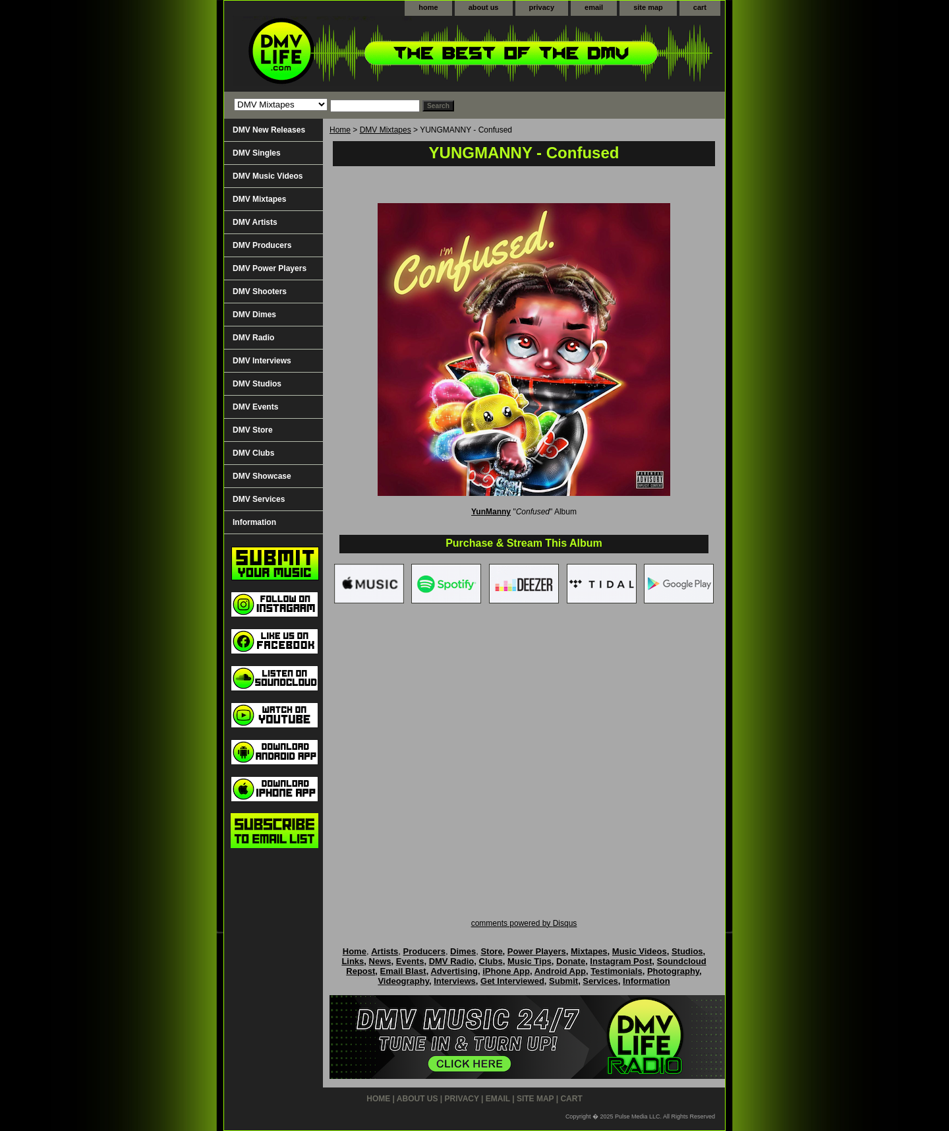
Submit (563, 981)
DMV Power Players (269, 268)
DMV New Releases (269, 130)
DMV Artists (255, 222)
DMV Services (259, 499)
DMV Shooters (260, 291)
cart (699, 7)
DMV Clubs (253, 453)
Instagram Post (621, 961)
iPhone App (506, 971)
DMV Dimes (254, 314)
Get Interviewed (512, 981)
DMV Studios (257, 383)
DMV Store (253, 430)
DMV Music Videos (267, 176)
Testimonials (616, 971)
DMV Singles (257, 153)
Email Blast (403, 971)
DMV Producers (262, 245)
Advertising (454, 971)
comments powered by (524, 923)
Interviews (455, 981)
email (594, 7)
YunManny (491, 511)
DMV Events (255, 407)
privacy (542, 7)
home (428, 7)
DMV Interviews (262, 360)
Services (600, 981)
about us (484, 7)
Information (254, 522)
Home (340, 130)
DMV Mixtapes (385, 130)
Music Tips (529, 961)
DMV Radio (253, 337)
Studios (687, 951)
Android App (560, 971)
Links (352, 961)
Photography (673, 971)
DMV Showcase (262, 476)
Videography (403, 981)
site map (648, 7)
